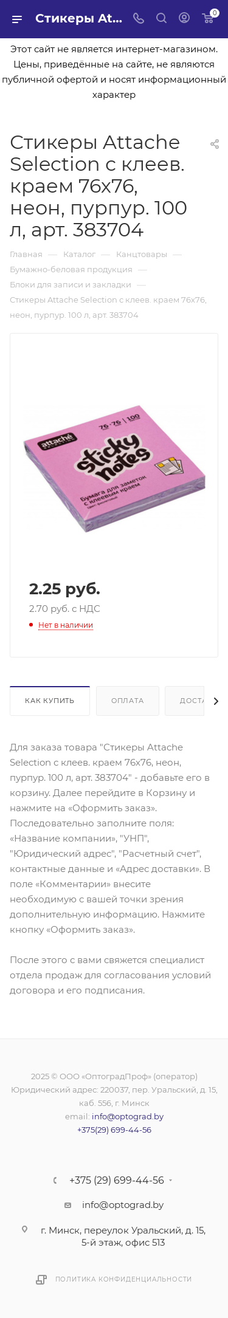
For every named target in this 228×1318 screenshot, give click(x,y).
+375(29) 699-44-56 (114, 1129)
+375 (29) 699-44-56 (116, 1181)
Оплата (127, 700)
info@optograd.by (128, 1116)
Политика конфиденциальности (124, 1279)
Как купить (50, 700)
